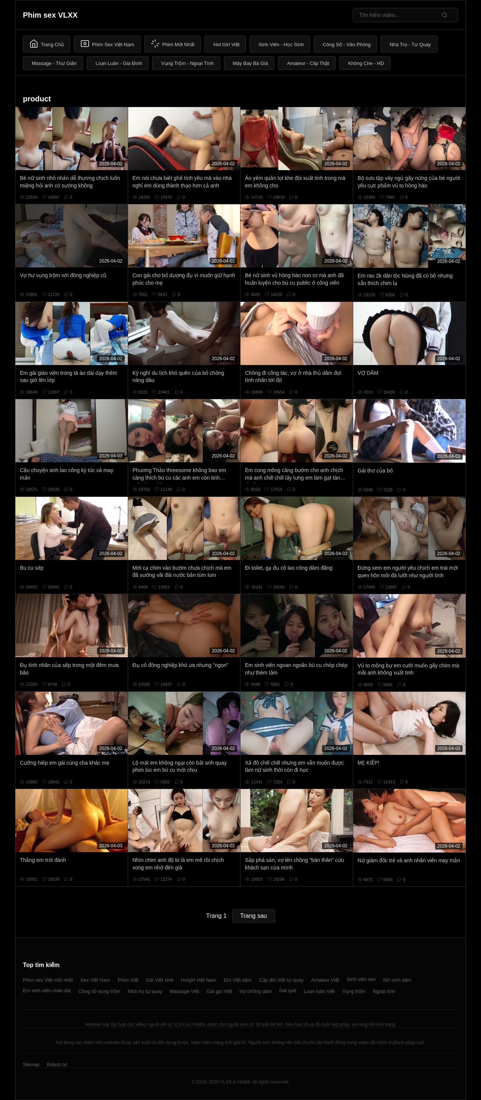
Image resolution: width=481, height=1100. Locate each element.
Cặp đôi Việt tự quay (281, 980)
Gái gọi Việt (219, 991)
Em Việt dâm (238, 980)
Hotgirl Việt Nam (198, 980)
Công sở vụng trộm (99, 991)
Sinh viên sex (360, 979)
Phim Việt (128, 980)
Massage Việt (184, 991)
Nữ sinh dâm (397, 980)
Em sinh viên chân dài (47, 990)
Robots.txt (57, 1064)
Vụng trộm (354, 991)
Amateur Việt (325, 980)
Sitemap (31, 1064)
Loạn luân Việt (319, 991)
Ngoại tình (384, 991)
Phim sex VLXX (50, 15)
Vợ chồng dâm (256, 991)
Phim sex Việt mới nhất (48, 980)
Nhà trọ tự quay (145, 991)
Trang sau (253, 916)
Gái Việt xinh (159, 980)
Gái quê (287, 990)
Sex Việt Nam (95, 980)
